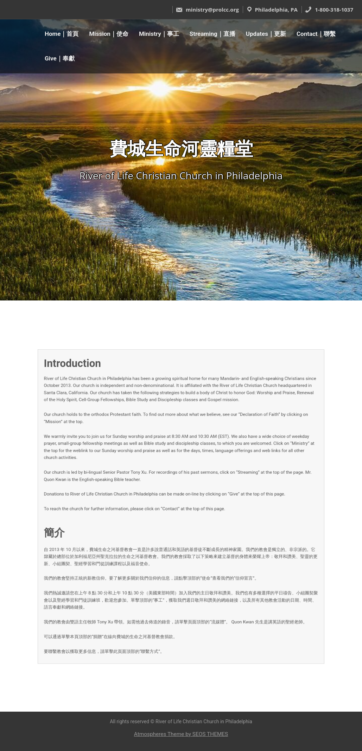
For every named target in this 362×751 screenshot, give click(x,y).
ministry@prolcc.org (207, 9)
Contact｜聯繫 (316, 33)
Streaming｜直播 (212, 33)
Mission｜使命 (108, 33)
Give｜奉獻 (60, 58)
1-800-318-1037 (329, 9)
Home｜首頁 (62, 33)
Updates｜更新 (266, 33)
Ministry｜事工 (159, 33)
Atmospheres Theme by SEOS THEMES (181, 734)
